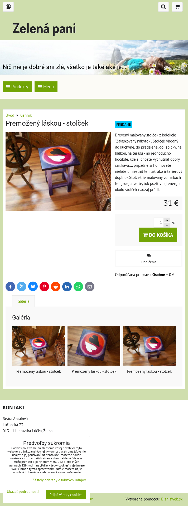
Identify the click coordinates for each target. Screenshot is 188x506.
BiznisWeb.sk (171, 499)
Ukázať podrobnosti (23, 491)
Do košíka (158, 235)
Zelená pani (44, 27)
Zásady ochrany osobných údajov (59, 479)
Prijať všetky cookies (66, 494)
